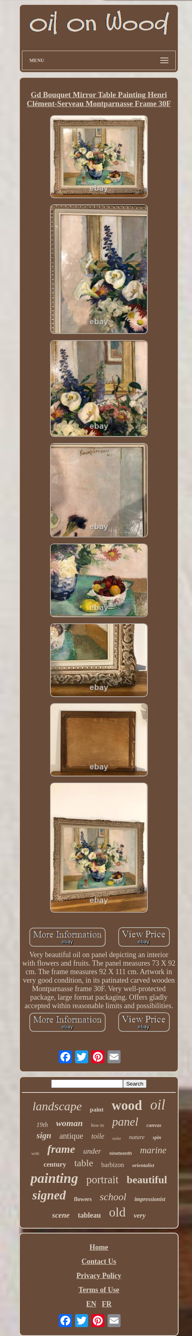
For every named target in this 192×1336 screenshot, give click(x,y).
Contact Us (99, 1261)
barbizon (112, 1164)
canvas (154, 1125)
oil (157, 1105)
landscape (57, 1106)
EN (91, 1304)
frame (61, 1149)
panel (125, 1121)
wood (127, 1105)
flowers (83, 1199)
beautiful (147, 1180)
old (117, 1212)
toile (97, 1136)
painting (54, 1178)
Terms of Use (98, 1290)
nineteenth (120, 1153)
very (139, 1215)
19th (41, 1124)
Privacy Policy (98, 1276)
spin (157, 1137)
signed (49, 1195)
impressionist (149, 1199)
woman (69, 1123)
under (92, 1151)
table (83, 1163)
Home (98, 1247)
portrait (102, 1180)
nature (137, 1137)
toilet (116, 1138)
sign (44, 1135)
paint (97, 1109)
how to (97, 1125)
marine (153, 1150)
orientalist (143, 1165)
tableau (89, 1215)
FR (107, 1304)
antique (71, 1135)
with (35, 1153)
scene (60, 1215)
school (113, 1196)
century (54, 1164)
